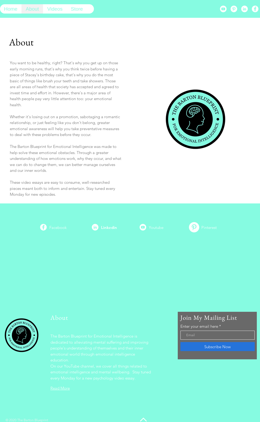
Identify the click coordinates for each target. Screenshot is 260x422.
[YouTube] (223, 9)
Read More (60, 388)
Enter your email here (199, 326)
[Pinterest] (234, 9)
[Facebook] (255, 9)
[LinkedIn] (244, 9)
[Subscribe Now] (217, 346)
